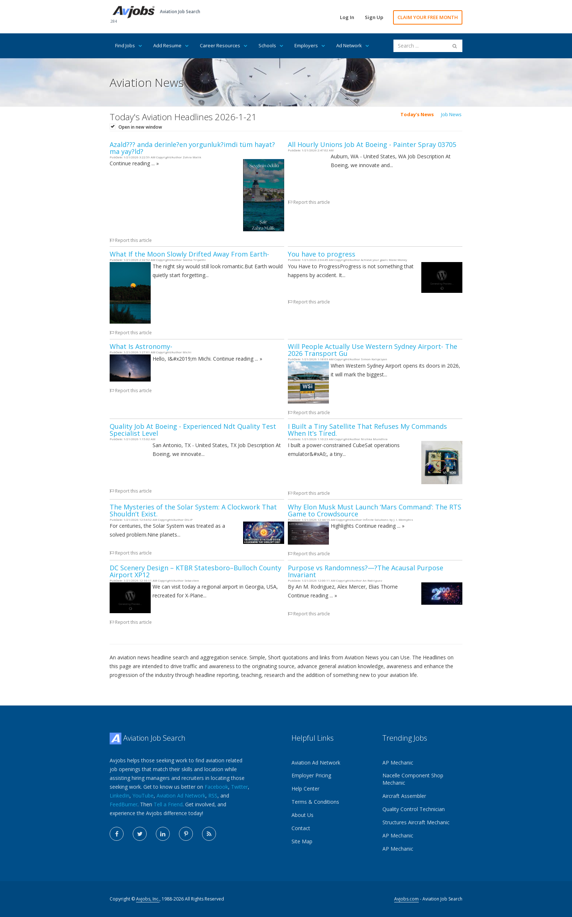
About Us (303, 814)
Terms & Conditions (315, 801)
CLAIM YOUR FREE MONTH (427, 17)
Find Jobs (128, 45)
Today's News (417, 114)
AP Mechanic (397, 762)
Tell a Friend (168, 804)
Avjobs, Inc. (148, 899)
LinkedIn (119, 795)
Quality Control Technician (413, 809)
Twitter (239, 786)
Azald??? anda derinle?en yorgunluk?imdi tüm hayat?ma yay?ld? (192, 148)
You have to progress (321, 254)
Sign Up (374, 17)
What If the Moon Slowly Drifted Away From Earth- (189, 254)
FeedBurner (124, 804)
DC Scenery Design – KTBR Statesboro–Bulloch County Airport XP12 (195, 571)
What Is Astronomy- (141, 346)
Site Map (302, 841)
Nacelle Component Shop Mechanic (412, 779)
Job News (451, 114)
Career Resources (223, 45)
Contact (301, 828)
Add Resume (171, 45)
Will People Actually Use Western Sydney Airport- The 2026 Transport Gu (372, 350)
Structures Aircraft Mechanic (416, 822)
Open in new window (140, 127)
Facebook (216, 786)
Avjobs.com (406, 899)
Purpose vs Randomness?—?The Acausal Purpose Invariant (365, 571)
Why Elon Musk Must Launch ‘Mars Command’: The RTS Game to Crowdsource (374, 510)
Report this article (131, 240)
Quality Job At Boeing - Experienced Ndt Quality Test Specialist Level (193, 430)
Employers (309, 45)
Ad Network (352, 45)
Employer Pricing (311, 775)
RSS (212, 795)
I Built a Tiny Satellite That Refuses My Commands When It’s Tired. (367, 430)
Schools (270, 45)
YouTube (143, 795)
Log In (347, 17)
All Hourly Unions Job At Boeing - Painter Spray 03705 (372, 144)
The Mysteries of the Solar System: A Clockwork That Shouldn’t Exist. (193, 510)
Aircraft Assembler (404, 795)
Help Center (305, 788)
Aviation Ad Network (181, 795)
